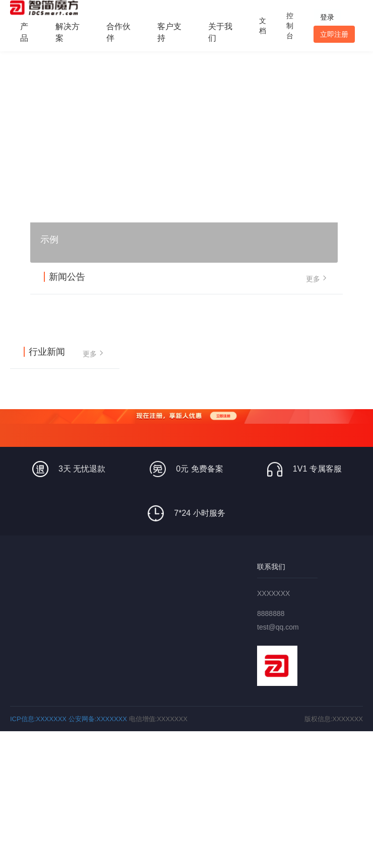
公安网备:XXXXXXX (98, 719)
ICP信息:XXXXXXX (38, 719)
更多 (317, 278)
